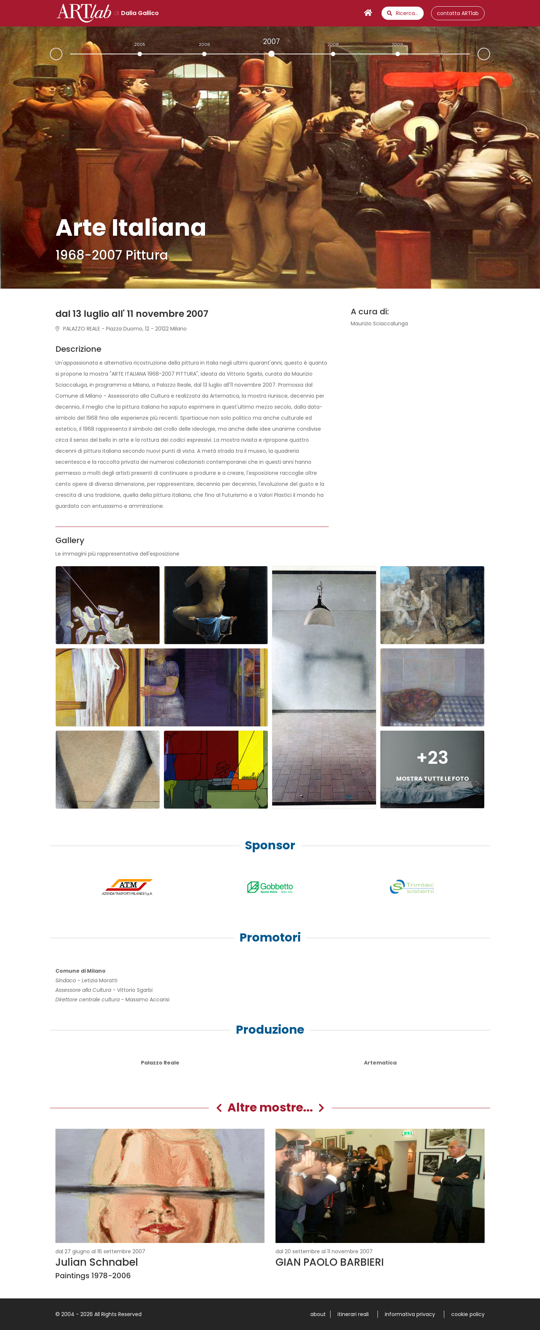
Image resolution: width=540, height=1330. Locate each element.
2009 (397, 44)
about (318, 1314)
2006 (204, 44)
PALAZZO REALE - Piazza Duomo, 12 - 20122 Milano (121, 328)
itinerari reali (353, 1314)
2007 (271, 41)
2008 (333, 44)
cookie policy (468, 1314)
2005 (139, 44)
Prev (50, 54)
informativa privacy (410, 1314)
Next (489, 53)
